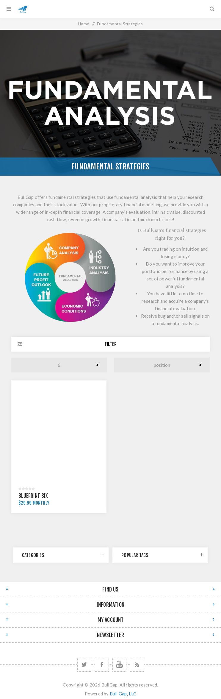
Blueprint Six (33, 496)
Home (83, 23)
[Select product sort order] (162, 365)
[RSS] (137, 665)
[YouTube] (119, 665)
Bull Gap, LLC (123, 693)
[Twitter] (84, 665)
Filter (111, 344)
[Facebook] (102, 665)
